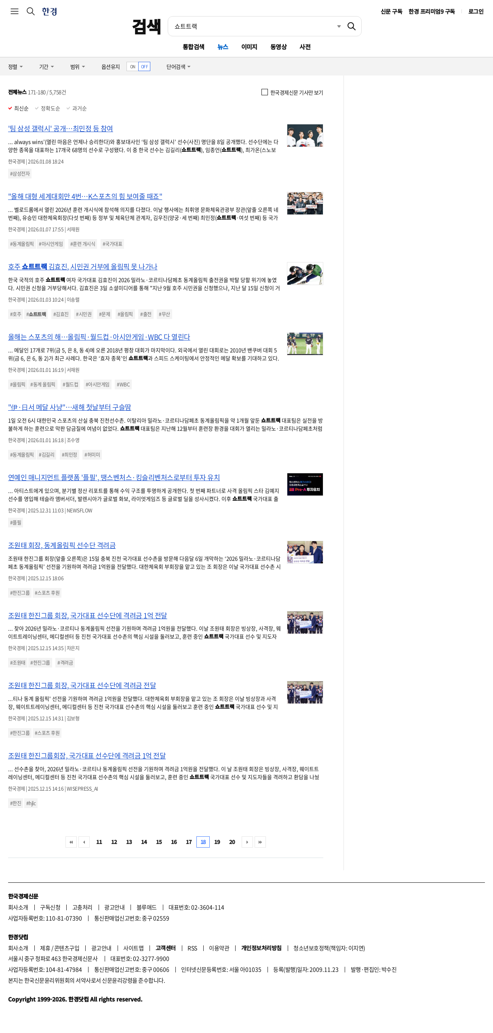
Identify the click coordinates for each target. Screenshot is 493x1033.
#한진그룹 (19, 592)
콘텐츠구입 (66, 948)
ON (132, 66)
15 (159, 842)
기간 (43, 66)
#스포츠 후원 (47, 592)
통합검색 (193, 46)
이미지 (249, 46)
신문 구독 (391, 11)
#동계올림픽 (22, 244)
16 (174, 842)
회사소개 (18, 907)
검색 (146, 26)
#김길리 (46, 454)
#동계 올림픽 (42, 384)
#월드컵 (70, 384)
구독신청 (50, 907)
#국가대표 (112, 244)
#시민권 (83, 314)
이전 (84, 842)
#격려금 (65, 662)
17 (189, 842)
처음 (71, 842)
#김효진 (61, 314)
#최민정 (69, 454)
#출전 (145, 314)
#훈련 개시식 (82, 244)
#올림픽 (125, 314)
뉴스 (222, 46)
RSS (192, 948)
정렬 (12, 66)
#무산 (164, 314)
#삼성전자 (19, 173)
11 (99, 842)
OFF (144, 66)
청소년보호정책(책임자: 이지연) (329, 948)
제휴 (45, 948)
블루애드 (147, 907)
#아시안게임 (51, 244)
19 (217, 842)
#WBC (123, 384)
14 (144, 842)
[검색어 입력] (255, 26)
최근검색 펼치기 (333, 26)
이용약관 (219, 948)
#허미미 (92, 454)
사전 (304, 46)
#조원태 (17, 662)
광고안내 (114, 907)
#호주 (15, 314)
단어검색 (175, 66)
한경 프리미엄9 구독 (432, 11)
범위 (75, 66)
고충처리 (82, 907)
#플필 (15, 522)
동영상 (278, 46)
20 (232, 842)
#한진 (15, 803)
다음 (247, 842)
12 (114, 842)
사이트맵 (133, 948)
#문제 (104, 314)
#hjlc (31, 803)
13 (129, 842)
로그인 (475, 11)
